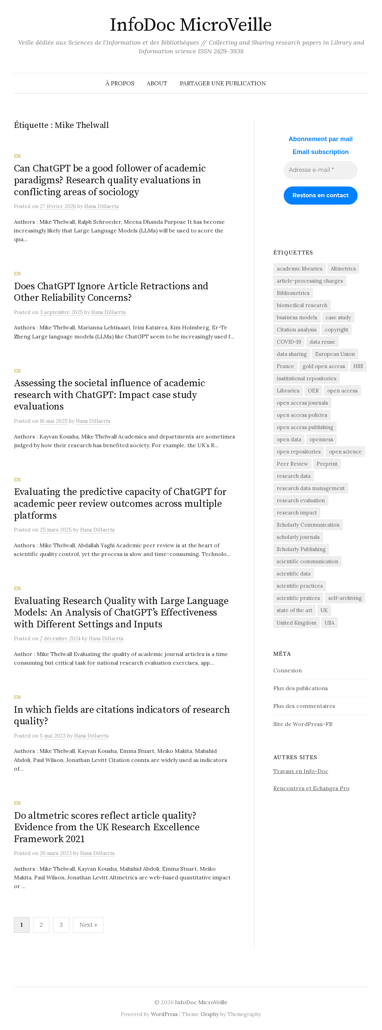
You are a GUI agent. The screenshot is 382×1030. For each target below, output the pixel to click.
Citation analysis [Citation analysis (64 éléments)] (296, 329)
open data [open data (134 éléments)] (289, 439)
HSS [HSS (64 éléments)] (358, 366)
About (157, 83)
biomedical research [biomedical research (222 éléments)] (302, 305)
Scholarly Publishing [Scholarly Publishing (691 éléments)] (301, 549)
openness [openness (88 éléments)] (321, 439)
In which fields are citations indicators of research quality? (122, 716)
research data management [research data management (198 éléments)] (311, 488)
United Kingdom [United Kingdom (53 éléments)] (296, 622)
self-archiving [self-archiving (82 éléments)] (345, 598)
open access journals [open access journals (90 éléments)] (302, 402)
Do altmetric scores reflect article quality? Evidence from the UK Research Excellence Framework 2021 (107, 827)
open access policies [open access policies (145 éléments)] (302, 415)
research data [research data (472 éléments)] (294, 476)
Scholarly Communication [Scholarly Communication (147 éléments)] (308, 524)
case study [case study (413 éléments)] (338, 317)
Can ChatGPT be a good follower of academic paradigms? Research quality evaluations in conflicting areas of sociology (110, 180)
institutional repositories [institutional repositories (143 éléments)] (306, 378)
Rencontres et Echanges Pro (311, 788)
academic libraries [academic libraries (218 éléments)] (299, 268)
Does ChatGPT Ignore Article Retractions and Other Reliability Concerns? (111, 292)
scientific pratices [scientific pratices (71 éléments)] (298, 598)
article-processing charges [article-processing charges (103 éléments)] (310, 280)
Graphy (210, 1014)
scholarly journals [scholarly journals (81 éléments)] (298, 537)
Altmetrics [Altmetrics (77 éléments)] (343, 268)
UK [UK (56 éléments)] (324, 610)
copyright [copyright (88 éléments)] (336, 329)
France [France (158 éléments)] (285, 366)
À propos (120, 83)
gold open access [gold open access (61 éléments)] (324, 366)
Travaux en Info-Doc (300, 771)
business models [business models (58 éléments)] (297, 317)
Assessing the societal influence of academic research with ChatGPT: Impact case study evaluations (109, 395)
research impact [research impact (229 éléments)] (297, 512)
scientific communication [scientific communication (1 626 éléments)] (307, 561)
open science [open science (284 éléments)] (345, 451)
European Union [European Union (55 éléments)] (335, 354)
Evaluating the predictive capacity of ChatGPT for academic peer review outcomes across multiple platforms (120, 503)
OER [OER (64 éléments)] (313, 390)
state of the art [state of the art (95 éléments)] (294, 610)
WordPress (164, 1014)
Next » (88, 925)
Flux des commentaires (304, 705)
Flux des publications (300, 688)
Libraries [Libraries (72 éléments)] (288, 390)
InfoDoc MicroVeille (191, 25)
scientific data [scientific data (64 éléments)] (294, 573)
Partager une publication (223, 83)
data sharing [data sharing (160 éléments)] (292, 354)
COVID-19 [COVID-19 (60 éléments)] (289, 341)
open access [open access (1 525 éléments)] (342, 390)
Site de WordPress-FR (303, 723)
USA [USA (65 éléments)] (329, 622)
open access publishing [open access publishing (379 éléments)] (305, 427)
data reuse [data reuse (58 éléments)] (322, 341)
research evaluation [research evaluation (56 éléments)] (301, 500)
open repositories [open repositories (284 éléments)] (299, 451)
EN (17, 156)
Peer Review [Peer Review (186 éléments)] (292, 463)
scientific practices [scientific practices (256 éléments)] (300, 585)
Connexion (287, 670)
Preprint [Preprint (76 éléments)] (326, 463)
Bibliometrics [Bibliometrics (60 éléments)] (293, 293)
